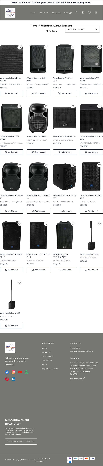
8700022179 (75, 348)
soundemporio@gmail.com (81, 351)
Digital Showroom (43, 460)
